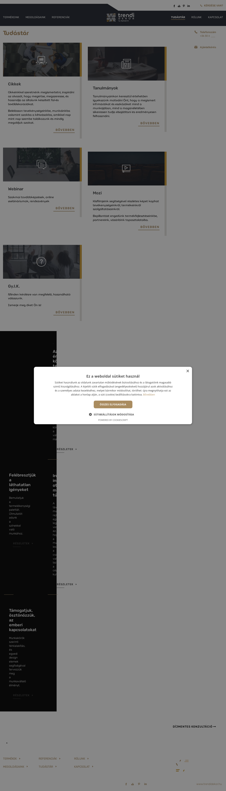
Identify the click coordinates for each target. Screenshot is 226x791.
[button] (113, 414)
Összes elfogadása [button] (113, 404)
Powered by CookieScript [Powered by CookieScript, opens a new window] (113, 419)
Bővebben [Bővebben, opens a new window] (149, 394)
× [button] (187, 371)
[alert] (113, 395)
